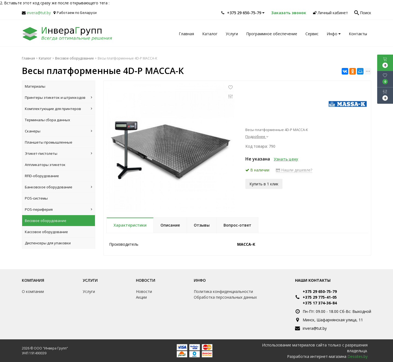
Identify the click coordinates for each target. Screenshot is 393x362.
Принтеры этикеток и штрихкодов (58, 97)
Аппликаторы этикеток (45, 164)
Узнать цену (286, 159)
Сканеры (58, 131)
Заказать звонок (288, 12)
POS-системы (36, 198)
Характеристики (130, 225)
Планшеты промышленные (48, 142)
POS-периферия (58, 209)
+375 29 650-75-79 (320, 291)
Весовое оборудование (45, 220)
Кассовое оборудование (46, 231)
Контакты (358, 33)
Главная (186, 33)
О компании (33, 291)
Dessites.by (357, 356)
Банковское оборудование (58, 187)
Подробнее (256, 136)
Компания (33, 280)
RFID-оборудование (42, 175)
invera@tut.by (39, 12)
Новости (145, 280)
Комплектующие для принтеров (58, 108)
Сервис (311, 33)
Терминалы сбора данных (47, 119)
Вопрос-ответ (237, 225)
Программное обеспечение (271, 33)
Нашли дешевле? (294, 170)
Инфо (334, 33)
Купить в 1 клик (263, 183)
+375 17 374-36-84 (320, 302)
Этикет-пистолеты (58, 153)
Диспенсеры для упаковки (48, 243)
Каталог (210, 33)
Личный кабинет (330, 12)
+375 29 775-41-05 (320, 297)
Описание (170, 225)
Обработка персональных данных (225, 297)
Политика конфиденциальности (223, 291)
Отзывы (202, 225)
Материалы (35, 86)
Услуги (232, 33)
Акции (141, 297)
